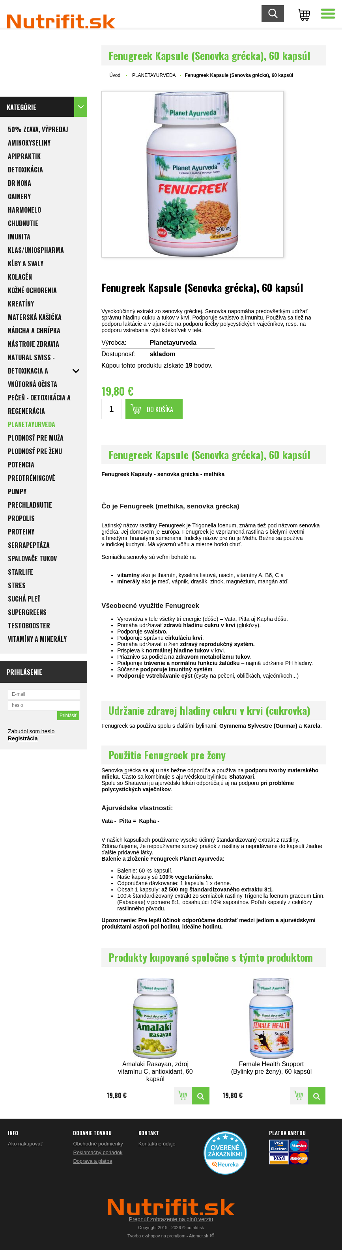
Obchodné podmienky (98, 1144)
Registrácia (22, 738)
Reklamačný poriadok (97, 1152)
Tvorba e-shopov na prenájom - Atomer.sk (171, 1235)
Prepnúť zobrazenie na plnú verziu (171, 1219)
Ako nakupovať (25, 1144)
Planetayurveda (173, 342)
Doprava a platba (92, 1161)
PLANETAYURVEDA (154, 75)
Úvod (114, 75)
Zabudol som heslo (31, 731)
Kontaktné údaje (157, 1144)
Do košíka (160, 409)
